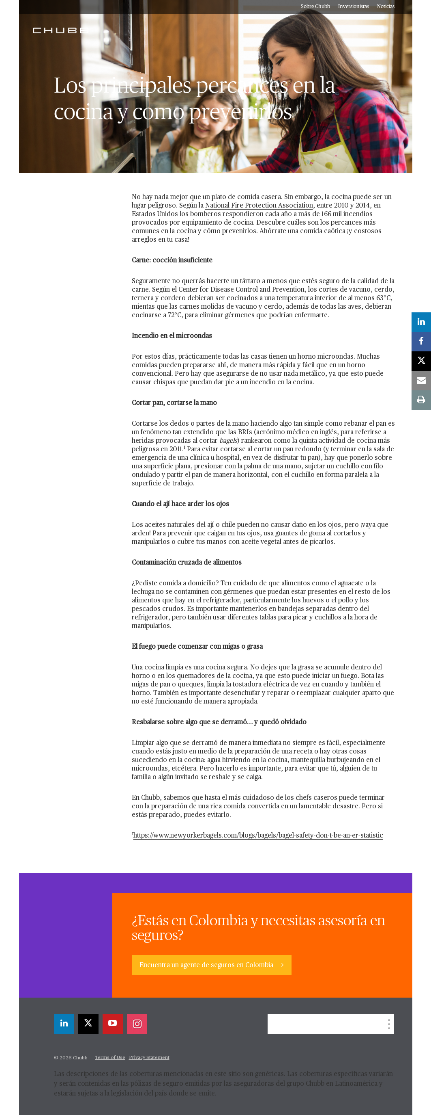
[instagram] (137, 1024)
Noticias (386, 6)
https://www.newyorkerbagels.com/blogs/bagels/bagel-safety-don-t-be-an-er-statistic (258, 836)
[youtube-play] (113, 1024)
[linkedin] (64, 1024)
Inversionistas (353, 6)
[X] (88, 1024)
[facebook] (421, 341)
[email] (421, 380)
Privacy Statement (149, 1057)
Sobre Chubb (315, 6)
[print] (421, 400)
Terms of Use (110, 1057)
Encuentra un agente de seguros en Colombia (207, 965)
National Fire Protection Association (259, 206)
